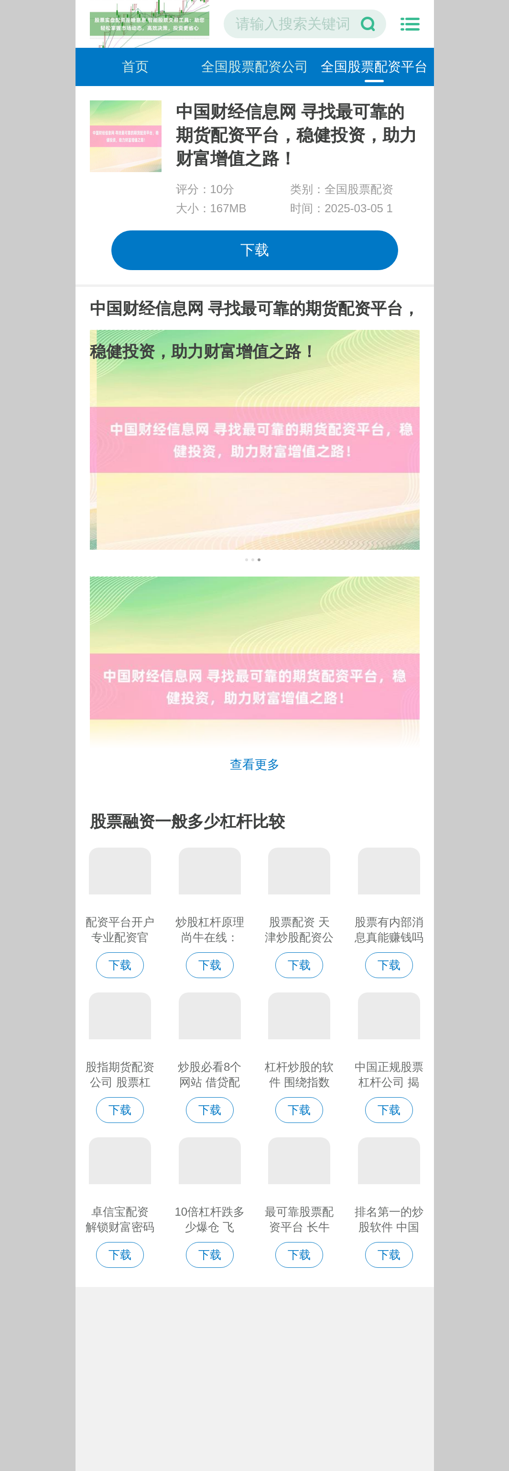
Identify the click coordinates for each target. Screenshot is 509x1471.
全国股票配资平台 (374, 66)
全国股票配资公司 (254, 66)
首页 (135, 66)
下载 (254, 250)
